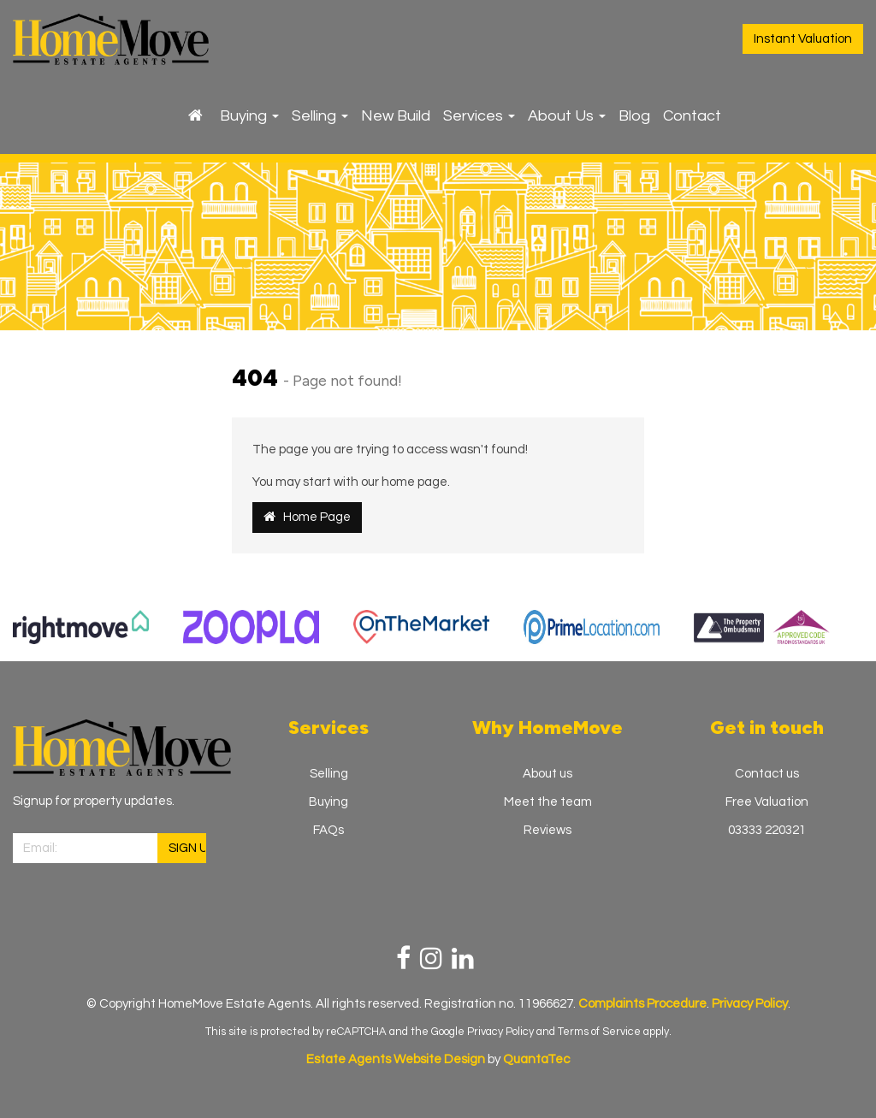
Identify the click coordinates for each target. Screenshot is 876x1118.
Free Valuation (766, 802)
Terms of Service (599, 1032)
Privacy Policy (500, 1032)
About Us (567, 116)
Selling (320, 116)
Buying (249, 116)
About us (547, 773)
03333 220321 (767, 830)
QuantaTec (536, 1059)
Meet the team (548, 802)
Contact (692, 116)
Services (479, 116)
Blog (634, 116)
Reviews (547, 830)
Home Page (307, 517)
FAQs (328, 830)
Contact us (767, 773)
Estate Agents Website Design (395, 1059)
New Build (395, 116)
